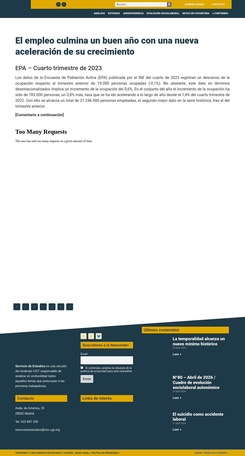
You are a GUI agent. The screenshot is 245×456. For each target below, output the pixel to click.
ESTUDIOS (114, 13)
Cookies (68, 453)
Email (84, 354)
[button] (16, 306)
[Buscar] (169, 4)
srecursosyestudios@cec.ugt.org (37, 429)
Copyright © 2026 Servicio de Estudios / (39, 453)
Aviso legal (82, 453)
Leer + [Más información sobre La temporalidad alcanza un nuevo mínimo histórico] (177, 354)
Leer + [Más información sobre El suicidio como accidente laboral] (177, 429)
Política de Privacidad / (105, 453)
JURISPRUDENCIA (133, 13)
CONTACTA (218, 4)
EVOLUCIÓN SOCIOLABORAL (163, 13)
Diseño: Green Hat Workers (210, 453)
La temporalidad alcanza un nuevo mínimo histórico (199, 341)
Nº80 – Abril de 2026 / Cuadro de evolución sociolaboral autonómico (196, 382)
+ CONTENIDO (220, 13)
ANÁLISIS (99, 13)
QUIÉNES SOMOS (194, 4)
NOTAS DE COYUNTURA (195, 13)
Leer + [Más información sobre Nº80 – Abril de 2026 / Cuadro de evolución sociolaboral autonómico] (177, 398)
